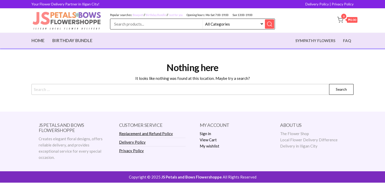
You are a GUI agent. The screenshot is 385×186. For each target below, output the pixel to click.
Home (38, 40)
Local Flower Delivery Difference (309, 139)
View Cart (208, 139)
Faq (347, 40)
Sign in (205, 133)
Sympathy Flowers (315, 40)
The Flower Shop (294, 133)
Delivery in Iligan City (298, 146)
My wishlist (209, 146)
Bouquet (138, 15)
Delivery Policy (317, 4)
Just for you (176, 15)
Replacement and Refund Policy (146, 133)
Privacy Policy (343, 4)
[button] (347, 21)
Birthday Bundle (156, 15)
